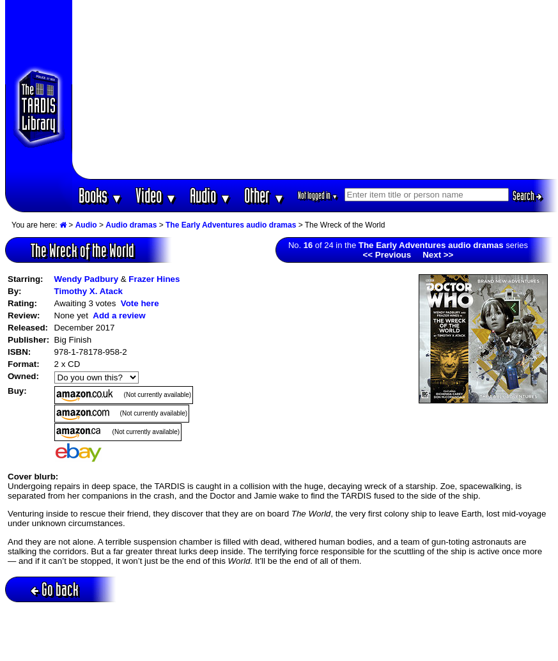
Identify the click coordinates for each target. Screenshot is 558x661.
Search (527, 196)
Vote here (140, 303)
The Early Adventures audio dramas (231, 225)
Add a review (119, 315)
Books (101, 195)
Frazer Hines (154, 279)
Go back (55, 589)
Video (156, 195)
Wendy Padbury (86, 279)
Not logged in (318, 195)
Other (264, 195)
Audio (210, 195)
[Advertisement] (315, 89)
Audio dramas (131, 225)
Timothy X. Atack (88, 291)
